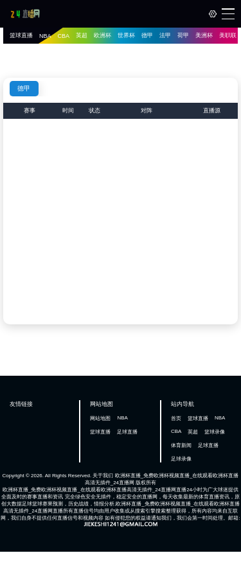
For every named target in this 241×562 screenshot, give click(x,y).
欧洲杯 (102, 35)
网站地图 (100, 418)
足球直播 (127, 432)
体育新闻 (181, 445)
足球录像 (181, 459)
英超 (81, 35)
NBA (45, 36)
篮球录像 (214, 432)
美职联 (228, 35)
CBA (64, 36)
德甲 (147, 35)
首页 (176, 418)
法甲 (165, 35)
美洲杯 (204, 35)
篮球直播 (21, 35)
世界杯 (126, 35)
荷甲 (183, 35)
